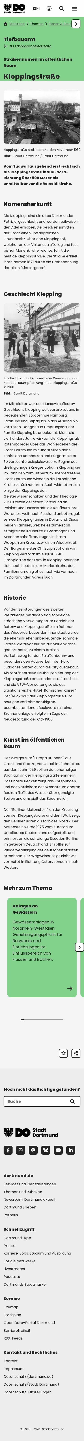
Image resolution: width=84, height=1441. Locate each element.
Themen (36, 24)
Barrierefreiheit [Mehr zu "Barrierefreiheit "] (17, 1330)
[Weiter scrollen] (75, 23)
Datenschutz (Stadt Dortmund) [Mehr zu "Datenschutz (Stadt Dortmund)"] (31, 1384)
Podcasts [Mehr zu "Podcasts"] (12, 1276)
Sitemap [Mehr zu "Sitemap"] (11, 1307)
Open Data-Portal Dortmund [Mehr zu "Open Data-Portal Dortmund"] (29, 1322)
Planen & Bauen (61, 24)
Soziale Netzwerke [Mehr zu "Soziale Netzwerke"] (20, 1261)
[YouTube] (58, 1150)
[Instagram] (20, 1150)
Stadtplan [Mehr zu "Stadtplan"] (12, 1315)
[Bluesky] (45, 1150)
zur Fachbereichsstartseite (27, 46)
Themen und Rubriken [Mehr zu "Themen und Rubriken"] (23, 1191)
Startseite (14, 24)
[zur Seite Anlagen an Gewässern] (42, 947)
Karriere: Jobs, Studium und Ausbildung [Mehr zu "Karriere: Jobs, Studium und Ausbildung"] (37, 1253)
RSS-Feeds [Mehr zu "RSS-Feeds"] (13, 1338)
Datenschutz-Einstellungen (28, 1392)
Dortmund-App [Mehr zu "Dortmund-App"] (17, 1238)
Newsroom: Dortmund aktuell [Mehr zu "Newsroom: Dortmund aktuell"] (29, 1199)
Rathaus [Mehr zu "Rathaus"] (11, 1215)
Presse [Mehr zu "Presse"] (9, 1245)
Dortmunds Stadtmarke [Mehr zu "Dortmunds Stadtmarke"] (25, 1284)
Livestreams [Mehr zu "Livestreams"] (14, 1268)
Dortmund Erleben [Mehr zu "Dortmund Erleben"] (20, 1207)
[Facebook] (8, 1150)
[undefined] (79, 947)
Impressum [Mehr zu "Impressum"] (14, 1368)
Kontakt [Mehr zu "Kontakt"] (11, 1361)
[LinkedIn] (70, 1150)
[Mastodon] (33, 1150)
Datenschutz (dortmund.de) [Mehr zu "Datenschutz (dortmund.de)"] (28, 1376)
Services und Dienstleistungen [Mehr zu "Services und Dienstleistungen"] (30, 1184)
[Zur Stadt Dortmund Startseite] (14, 8)
